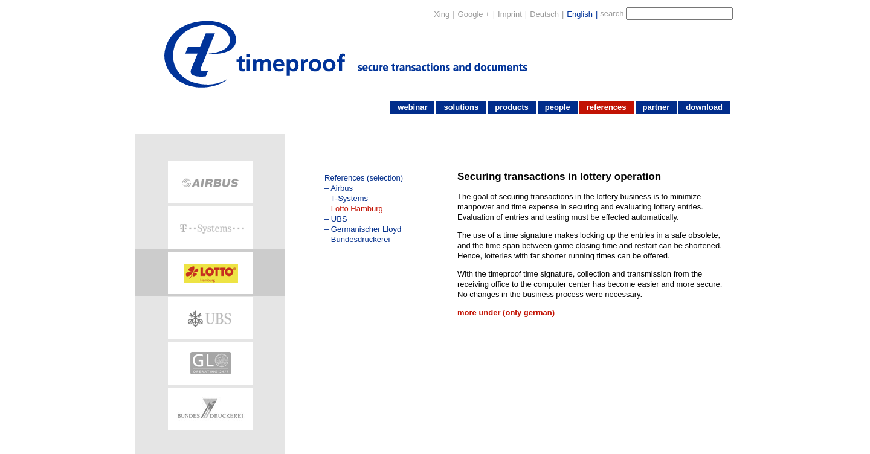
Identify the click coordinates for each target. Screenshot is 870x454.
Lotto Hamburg (357, 208)
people (557, 107)
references (607, 107)
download (704, 107)
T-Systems (349, 198)
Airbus (341, 188)
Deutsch (544, 14)
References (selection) (363, 177)
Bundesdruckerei (360, 239)
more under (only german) (506, 312)
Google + (474, 14)
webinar (412, 107)
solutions (460, 107)
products (512, 107)
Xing (442, 14)
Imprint (510, 14)
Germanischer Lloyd (366, 229)
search (612, 13)
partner (656, 107)
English (580, 14)
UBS (339, 218)
